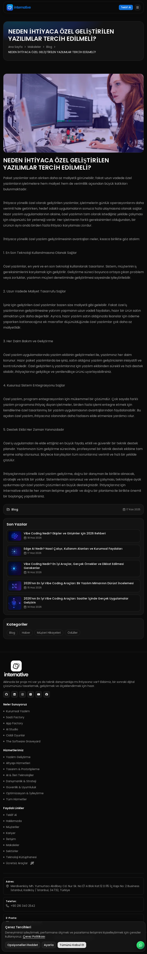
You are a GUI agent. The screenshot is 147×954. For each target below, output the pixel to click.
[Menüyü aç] (137, 7)
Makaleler (34, 47)
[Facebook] (46, 694)
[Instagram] (22, 694)
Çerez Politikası (34, 937)
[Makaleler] (8, 509)
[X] (30, 694)
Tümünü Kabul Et (72, 945)
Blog (49, 47)
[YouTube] (38, 694)
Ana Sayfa (15, 47)
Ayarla (48, 945)
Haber (26, 633)
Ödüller (73, 633)
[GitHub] (6, 694)
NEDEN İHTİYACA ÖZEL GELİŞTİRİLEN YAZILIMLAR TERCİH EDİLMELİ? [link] (52, 52)
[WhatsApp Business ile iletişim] (141, 945)
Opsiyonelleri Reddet (22, 945)
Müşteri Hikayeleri (49, 633)
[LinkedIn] (14, 694)
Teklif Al (126, 7)
